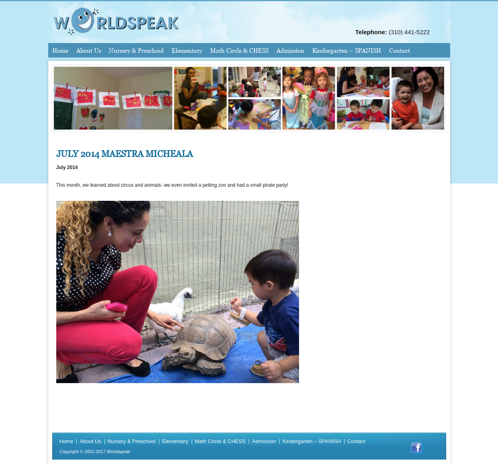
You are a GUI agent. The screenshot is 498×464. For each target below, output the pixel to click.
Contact (399, 50)
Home (60, 50)
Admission (290, 50)
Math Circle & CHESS (239, 50)
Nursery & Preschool (136, 50)
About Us (88, 50)
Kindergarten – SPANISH (346, 50)
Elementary (187, 50)
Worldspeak (118, 451)
